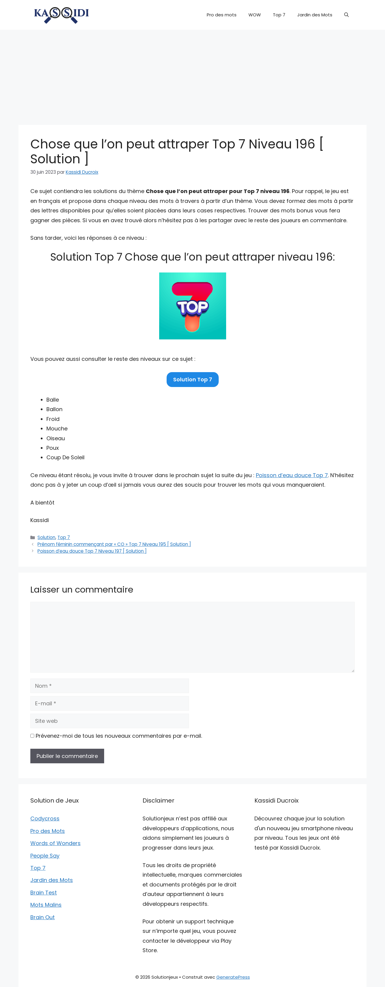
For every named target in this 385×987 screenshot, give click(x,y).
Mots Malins (46, 904)
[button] (346, 15)
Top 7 (279, 15)
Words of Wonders (55, 843)
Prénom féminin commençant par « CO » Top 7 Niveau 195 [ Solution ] (114, 544)
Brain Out (42, 917)
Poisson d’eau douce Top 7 (292, 475)
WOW (254, 15)
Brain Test (43, 892)
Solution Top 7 (192, 379)
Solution (46, 537)
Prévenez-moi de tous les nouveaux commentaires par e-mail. (119, 736)
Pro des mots (222, 15)
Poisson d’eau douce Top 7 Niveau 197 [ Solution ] (92, 551)
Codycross (45, 818)
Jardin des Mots (314, 15)
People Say (45, 855)
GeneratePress (233, 977)
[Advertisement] (192, 74)
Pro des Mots (47, 831)
